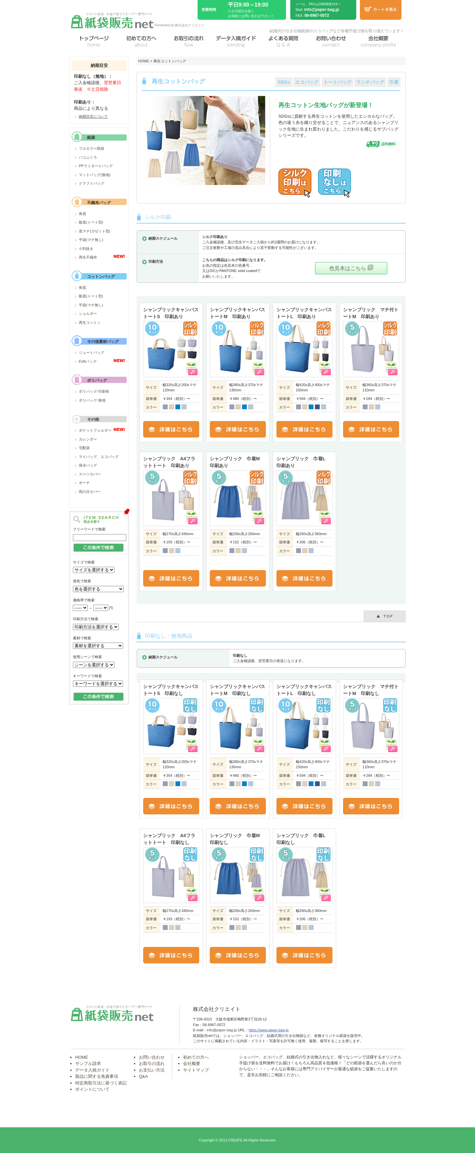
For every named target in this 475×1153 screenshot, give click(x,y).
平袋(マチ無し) (91, 240)
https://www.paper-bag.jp (269, 1030)
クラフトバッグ (91, 183)
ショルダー (88, 314)
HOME (143, 61)
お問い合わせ (152, 1057)
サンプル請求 (88, 1063)
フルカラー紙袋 (91, 148)
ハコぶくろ (88, 157)
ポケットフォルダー (95, 430)
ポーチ (84, 483)
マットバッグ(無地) (94, 175)
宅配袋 (84, 448)
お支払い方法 (152, 1070)
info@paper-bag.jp (321, 9)
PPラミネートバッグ (96, 166)
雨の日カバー (90, 492)
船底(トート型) (91, 222)
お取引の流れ (152, 1063)
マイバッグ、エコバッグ (99, 457)
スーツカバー (90, 474)
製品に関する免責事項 (96, 1076)
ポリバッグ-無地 (92, 400)
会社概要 (191, 1063)
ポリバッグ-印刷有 (94, 391)
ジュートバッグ (91, 352)
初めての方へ (196, 1057)
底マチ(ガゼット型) (94, 231)
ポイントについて (92, 1089)
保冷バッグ (88, 465)
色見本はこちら (351, 268)
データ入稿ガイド (92, 1070)
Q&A (143, 1076)
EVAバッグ (88, 361)
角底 (82, 214)
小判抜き (86, 249)
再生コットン (90, 322)
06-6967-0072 (316, 15)
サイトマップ (196, 1070)
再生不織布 (88, 257)
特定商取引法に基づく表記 (101, 1082)
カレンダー (88, 439)
